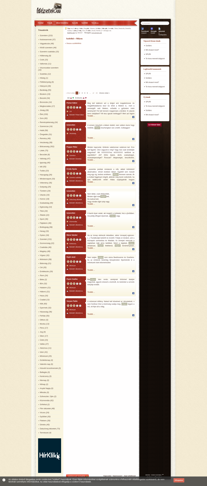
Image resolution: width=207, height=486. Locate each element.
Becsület (43, 154)
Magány (43, 251)
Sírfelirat (43, 404)
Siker (42, 336)
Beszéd (43, 98)
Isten (42, 352)
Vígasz (43, 255)
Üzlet (42, 340)
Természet (44, 433)
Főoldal (40, 23)
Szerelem (44, 35)
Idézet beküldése (62, 23)
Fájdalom (43, 223)
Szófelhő (85, 23)
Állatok (42, 215)
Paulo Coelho (72, 279)
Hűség (42, 78)
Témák (49, 23)
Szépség (43, 187)
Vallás (42, 344)
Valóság (43, 158)
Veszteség (44, 142)
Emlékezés (44, 271)
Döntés (43, 425)
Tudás (42, 171)
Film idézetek (45, 408)
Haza (42, 296)
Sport (42, 219)
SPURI (148, 54)
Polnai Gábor (72, 103)
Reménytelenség (47, 122)
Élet (41, 114)
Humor (42, 199)
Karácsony (44, 376)
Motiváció (44, 259)
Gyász (42, 235)
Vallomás (43, 64)
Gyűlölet (43, 416)
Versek (95, 23)
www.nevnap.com (96, 33)
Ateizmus (43, 348)
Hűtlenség (44, 56)
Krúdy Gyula (72, 169)
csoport (145, 32)
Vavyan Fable (72, 301)
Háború (43, 292)
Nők (41, 304)
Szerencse (44, 126)
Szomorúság (45, 243)
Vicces (42, 412)
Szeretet (43, 239)
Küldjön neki (71, 33)
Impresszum (117, 476)
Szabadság (44, 203)
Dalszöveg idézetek (48, 429)
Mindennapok (45, 179)
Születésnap (45, 360)
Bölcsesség (44, 146)
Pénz (42, 328)
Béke (42, 279)
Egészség (44, 207)
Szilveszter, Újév (46, 396)
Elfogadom (179, 480)
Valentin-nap (45, 364)
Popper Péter (72, 147)
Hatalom (43, 287)
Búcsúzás (44, 102)
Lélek (42, 150)
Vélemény (44, 183)
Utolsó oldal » (104, 93)
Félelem (43, 420)
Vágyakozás (45, 43)
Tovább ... (91, 116)
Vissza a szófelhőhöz (73, 43)
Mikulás (43, 392)
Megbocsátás (45, 106)
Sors (42, 118)
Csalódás (44, 247)
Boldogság (44, 227)
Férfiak (43, 316)
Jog (41, 332)
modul (154, 32)
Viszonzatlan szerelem (49, 68)
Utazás (43, 195)
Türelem (43, 191)
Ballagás (43, 372)
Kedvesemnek (46, 39)
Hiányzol (43, 86)
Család (43, 300)
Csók (42, 60)
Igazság (43, 163)
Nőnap (42, 384)
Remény (43, 138)
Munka (42, 324)
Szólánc (149, 46)
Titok (42, 211)
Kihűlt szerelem (46, 47)
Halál (42, 130)
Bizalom (43, 94)
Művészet (44, 356)
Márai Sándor (72, 235)
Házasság (44, 312)
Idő (41, 167)
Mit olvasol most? (152, 50)
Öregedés (44, 134)
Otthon (42, 320)
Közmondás (45, 400)
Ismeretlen (71, 125)
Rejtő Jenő (71, 257)
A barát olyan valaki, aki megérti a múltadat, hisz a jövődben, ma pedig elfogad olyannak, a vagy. (110, 214)
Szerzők (75, 23)
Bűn (41, 283)
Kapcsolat (107, 476)
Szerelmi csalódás (47, 52)
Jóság (42, 110)
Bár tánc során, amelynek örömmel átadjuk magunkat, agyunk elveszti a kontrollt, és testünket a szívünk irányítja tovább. (110, 282)
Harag (42, 231)
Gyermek (43, 308)
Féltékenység (45, 82)
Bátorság (43, 263)
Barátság (43, 90)
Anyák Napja (45, 388)
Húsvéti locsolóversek (49, 368)
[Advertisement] (89, 68)
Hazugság (44, 175)
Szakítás (43, 74)
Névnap (43, 380)
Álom (42, 275)
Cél (41, 267)
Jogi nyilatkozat (130, 476)
